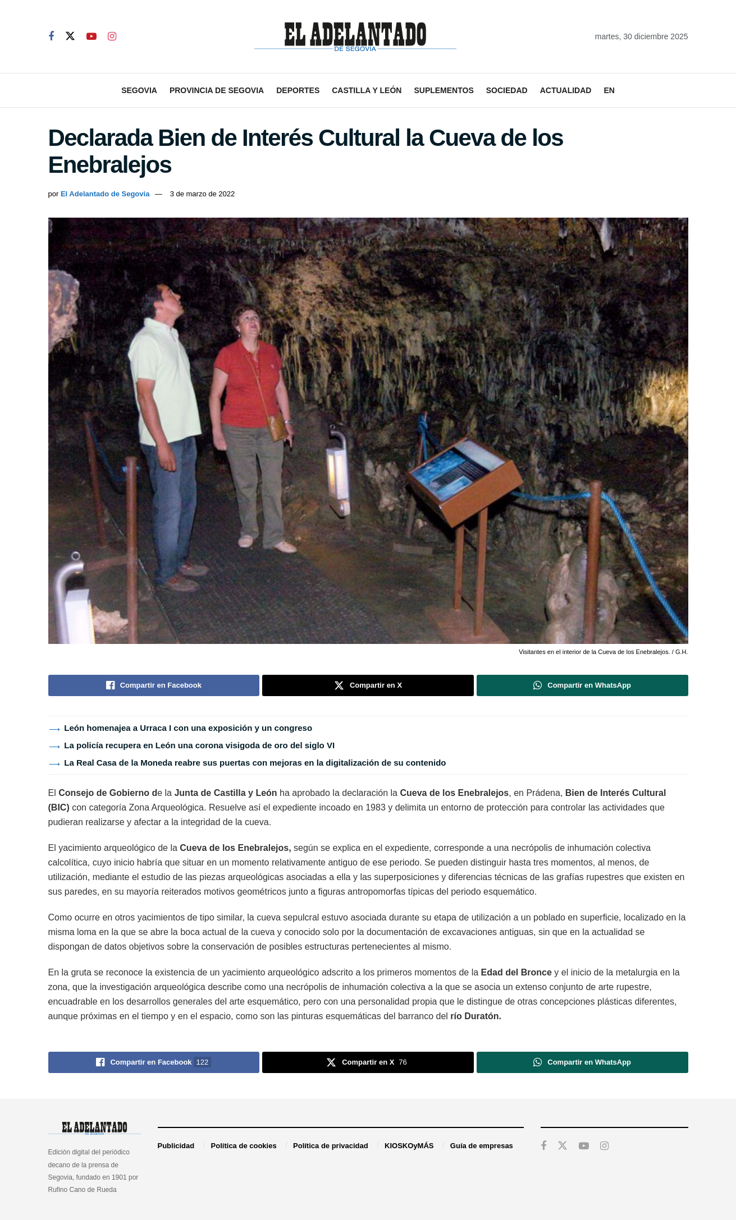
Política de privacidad (330, 1145)
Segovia (139, 90)
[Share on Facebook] (154, 685)
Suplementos (443, 90)
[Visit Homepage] (355, 36)
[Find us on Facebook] (51, 36)
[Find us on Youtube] (91, 36)
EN (609, 90)
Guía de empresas (481, 1145)
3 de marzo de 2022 (202, 194)
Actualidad (566, 90)
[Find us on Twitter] (70, 36)
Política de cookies (244, 1145)
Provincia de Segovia (217, 90)
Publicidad (176, 1145)
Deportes (297, 90)
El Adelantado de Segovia (105, 194)
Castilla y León (366, 90)
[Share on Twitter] (368, 685)
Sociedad (507, 90)
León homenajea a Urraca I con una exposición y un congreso (188, 728)
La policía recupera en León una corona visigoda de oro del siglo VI (199, 745)
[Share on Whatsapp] (582, 685)
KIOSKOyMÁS (409, 1145)
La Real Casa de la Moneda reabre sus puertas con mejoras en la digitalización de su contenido (255, 762)
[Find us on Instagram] (112, 36)
